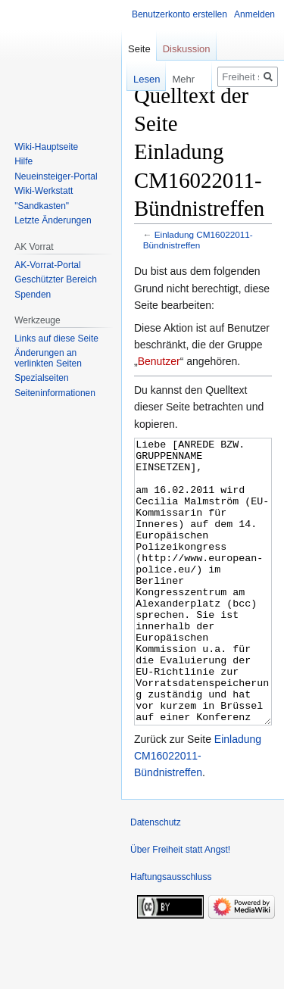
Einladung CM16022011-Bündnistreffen (198, 239)
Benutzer (159, 361)
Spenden (32, 294)
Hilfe (23, 161)
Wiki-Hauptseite (46, 147)
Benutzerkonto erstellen (179, 14)
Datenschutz (155, 879)
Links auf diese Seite (56, 338)
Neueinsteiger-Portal (55, 176)
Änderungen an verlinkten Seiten (48, 358)
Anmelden (254, 14)
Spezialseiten (41, 378)
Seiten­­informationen (54, 393)
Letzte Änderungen (52, 220)
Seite (139, 49)
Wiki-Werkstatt (43, 191)
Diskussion (187, 49)
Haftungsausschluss (170, 933)
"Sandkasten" (41, 206)
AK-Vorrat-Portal (47, 265)
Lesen (136, 79)
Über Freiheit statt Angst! (180, 906)
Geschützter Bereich (55, 279)
